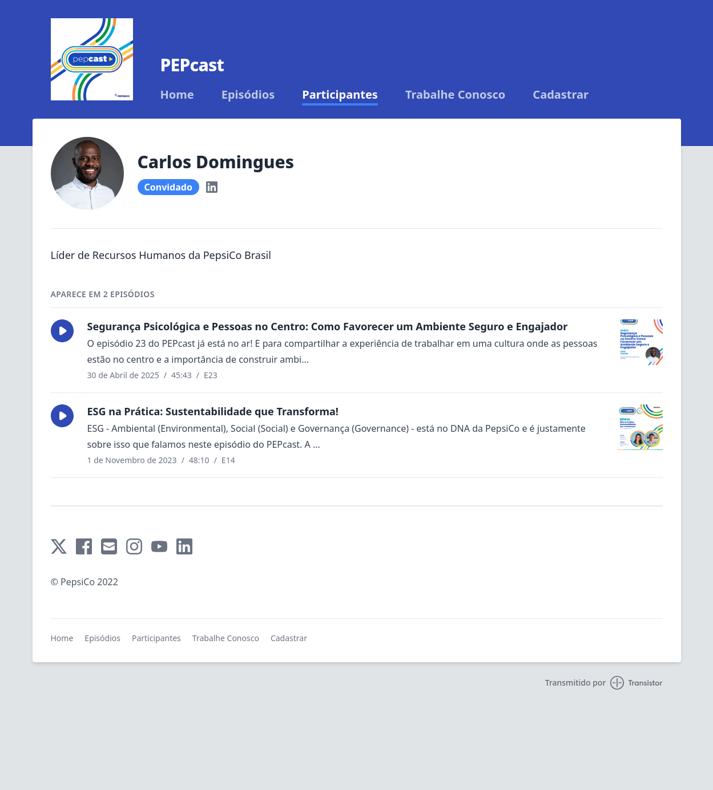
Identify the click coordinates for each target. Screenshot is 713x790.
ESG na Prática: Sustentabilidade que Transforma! (213, 411)
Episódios (248, 94)
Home (177, 94)
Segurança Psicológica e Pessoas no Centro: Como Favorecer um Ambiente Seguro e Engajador (327, 326)
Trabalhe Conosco (455, 94)
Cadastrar (561, 94)
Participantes (340, 94)
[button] (62, 330)
